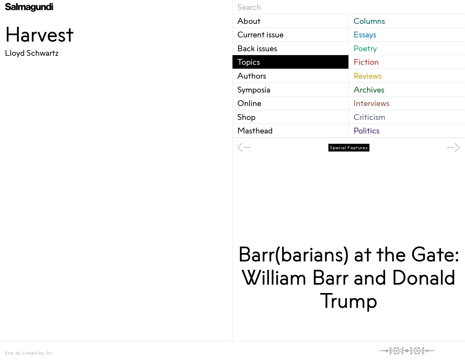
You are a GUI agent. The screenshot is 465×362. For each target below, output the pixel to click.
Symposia (253, 89)
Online (249, 103)
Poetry (365, 48)
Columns (369, 20)
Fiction (366, 61)
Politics (366, 130)
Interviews (371, 103)
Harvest (39, 34)
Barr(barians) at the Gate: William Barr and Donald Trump (349, 277)
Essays (365, 34)
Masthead (255, 130)
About (249, 20)
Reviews (368, 75)
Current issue (260, 34)
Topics (248, 61)
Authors (251, 75)
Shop (246, 117)
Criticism (369, 117)
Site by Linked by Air (29, 353)
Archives (369, 89)
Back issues (257, 48)
